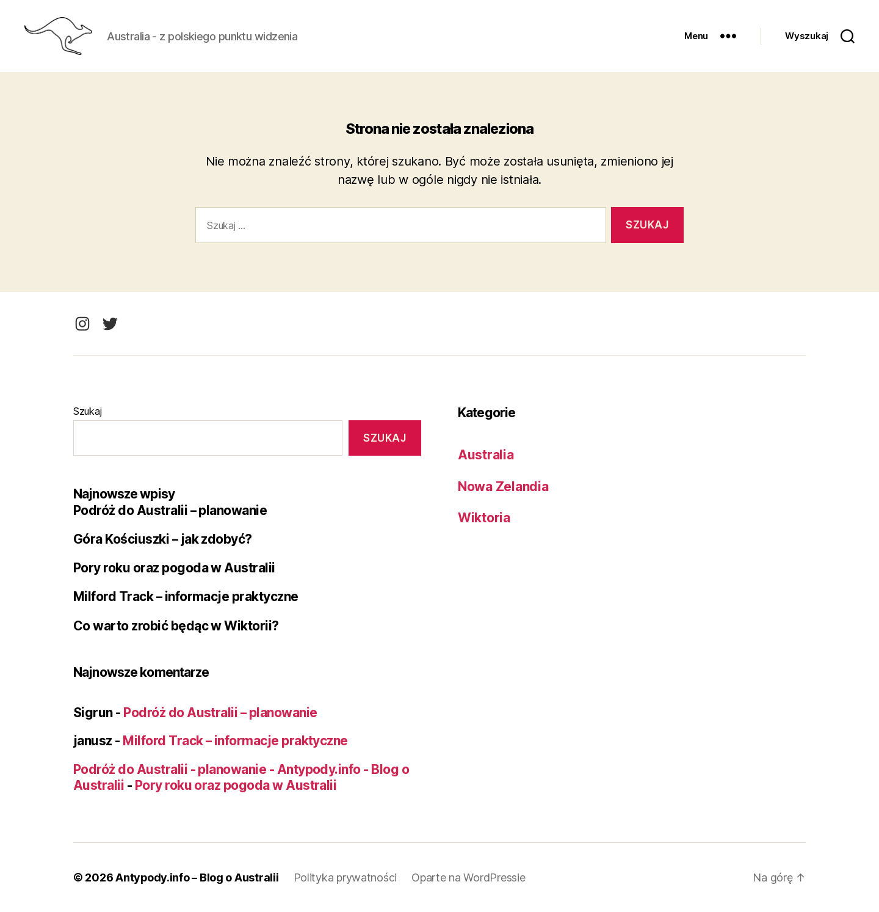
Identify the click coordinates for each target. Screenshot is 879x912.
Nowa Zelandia (503, 486)
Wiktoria (484, 517)
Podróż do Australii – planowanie (170, 510)
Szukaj (87, 411)
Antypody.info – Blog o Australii (197, 877)
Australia (486, 454)
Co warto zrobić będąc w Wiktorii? (176, 625)
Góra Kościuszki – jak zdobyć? (163, 539)
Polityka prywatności (346, 877)
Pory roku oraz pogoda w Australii (174, 567)
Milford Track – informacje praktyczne (186, 596)
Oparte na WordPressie (469, 877)
